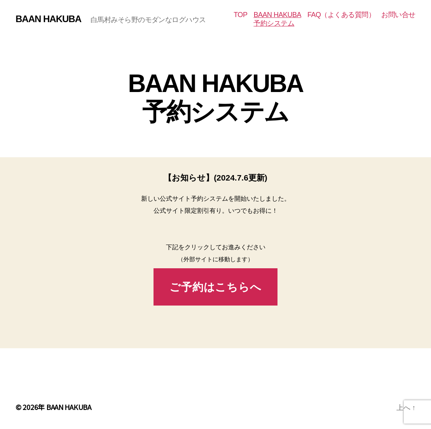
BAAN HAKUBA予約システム (277, 19)
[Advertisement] (215, 375)
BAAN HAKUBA (48, 19)
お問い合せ (398, 15)
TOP (240, 15)
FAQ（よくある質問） (341, 15)
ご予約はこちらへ (215, 287)
